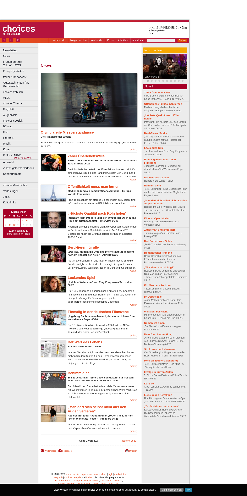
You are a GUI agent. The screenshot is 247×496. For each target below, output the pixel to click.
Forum (110, 40)
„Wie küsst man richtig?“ (159, 267)
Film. (6, 132)
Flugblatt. (8, 109)
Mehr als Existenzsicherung (161, 360)
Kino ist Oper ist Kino (157, 218)
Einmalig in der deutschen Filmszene (98, 312)
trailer (89, 477)
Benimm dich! (79, 373)
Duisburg (117, 480)
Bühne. (7, 126)
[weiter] (133, 149)
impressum (86, 474)
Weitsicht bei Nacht (155, 311)
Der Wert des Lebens (85, 342)
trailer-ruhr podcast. (15, 77)
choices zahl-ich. (13, 92)
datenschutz (100, 474)
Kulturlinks (9, 202)
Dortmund (94, 480)
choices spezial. (13, 120)
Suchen (182, 40)
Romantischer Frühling (158, 252)
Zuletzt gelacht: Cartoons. (19, 168)
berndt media (72, 474)
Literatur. (8, 138)
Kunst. (7, 149)
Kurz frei (149, 383)
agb (111, 474)
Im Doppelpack (153, 296)
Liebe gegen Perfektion (158, 395)
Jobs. (6, 196)
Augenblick (10, 115)
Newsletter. (10, 50)
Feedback (67, 451)
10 (14, 225)
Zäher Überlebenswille (86, 156)
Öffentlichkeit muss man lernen (93, 187)
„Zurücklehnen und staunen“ (161, 406)
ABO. (6, 97)
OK (188, 489)
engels (77, 477)
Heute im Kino (59, 40)
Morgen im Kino (78, 40)
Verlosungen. (11, 191)
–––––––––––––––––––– (18, 179)
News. (7, 56)
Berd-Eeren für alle (83, 247)
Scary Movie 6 (152, 76)
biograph (58, 477)
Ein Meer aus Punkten (157, 285)
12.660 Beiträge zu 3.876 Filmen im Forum (18, 232)
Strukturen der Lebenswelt (160, 349)
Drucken (133, 451)
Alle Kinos (123, 40)
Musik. (7, 143)
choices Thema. (13, 103)
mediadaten (120, 474)
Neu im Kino (97, 40)
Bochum (59, 480)
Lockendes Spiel (81, 278)
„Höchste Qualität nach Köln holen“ (97, 213)
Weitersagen (51, 451)
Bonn (67, 480)
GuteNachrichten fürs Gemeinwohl (16, 84)
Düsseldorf (106, 480)
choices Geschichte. (15, 185)
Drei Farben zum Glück (158, 241)
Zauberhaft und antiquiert (159, 229)
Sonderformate (12, 173)
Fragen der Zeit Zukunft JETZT (21, 63)
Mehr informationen (172, 489)
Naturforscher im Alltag (158, 334)
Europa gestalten (13, 71)
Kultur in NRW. (12, 155)
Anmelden (137, 40)
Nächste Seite (128, 440)
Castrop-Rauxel (80, 480)
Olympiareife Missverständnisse (67, 132)
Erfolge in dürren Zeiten (158, 372)
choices (68, 477)
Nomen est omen (154, 323)
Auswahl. (8, 162)
